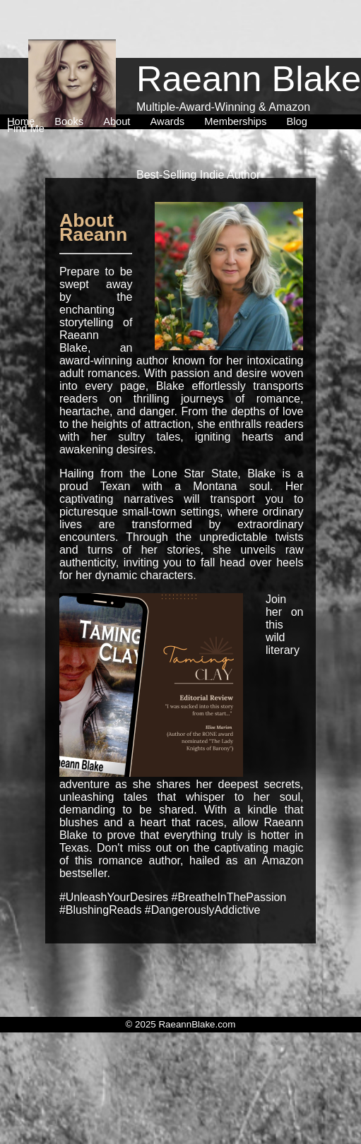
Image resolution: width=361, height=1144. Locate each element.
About (119, 91)
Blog (299, 91)
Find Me (26, 98)
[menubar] (178, 95)
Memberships (238, 91)
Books (71, 91)
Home (23, 91)
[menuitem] (23, 91)
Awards (170, 91)
